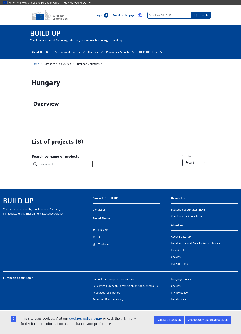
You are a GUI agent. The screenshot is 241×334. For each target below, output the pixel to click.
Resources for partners (106, 293)
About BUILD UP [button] (45, 52)
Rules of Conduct (181, 264)
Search (201, 15)
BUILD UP (45, 33)
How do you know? (78, 2)
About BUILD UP (181, 237)
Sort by (186, 156)
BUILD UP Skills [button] (150, 52)
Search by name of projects (55, 156)
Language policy (181, 279)
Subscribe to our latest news (188, 210)
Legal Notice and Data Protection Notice (195, 243)
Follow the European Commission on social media (125, 286)
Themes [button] (96, 52)
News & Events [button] (73, 52)
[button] (140, 15)
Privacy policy (179, 293)
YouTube (103, 244)
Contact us (99, 210)
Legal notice (178, 299)
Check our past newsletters (187, 216)
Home (35, 64)
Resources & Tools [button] (121, 52)
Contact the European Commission (114, 279)
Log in (99, 15)
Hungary (46, 83)
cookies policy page (85, 318)
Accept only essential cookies (208, 319)
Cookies (176, 257)
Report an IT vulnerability (108, 299)
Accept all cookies (169, 319)
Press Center (178, 250)
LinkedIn (103, 230)
